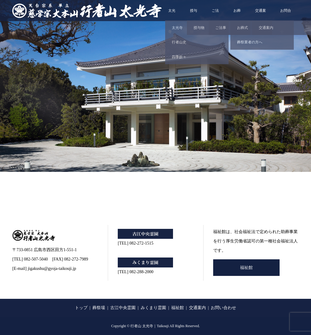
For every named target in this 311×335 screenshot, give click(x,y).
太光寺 (171, 14)
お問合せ (285, 14)
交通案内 (260, 14)
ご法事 (215, 14)
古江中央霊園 (123, 307)
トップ (81, 307)
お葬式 (237, 14)
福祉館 (246, 267)
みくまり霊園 (153, 307)
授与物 (193, 14)
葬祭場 (98, 307)
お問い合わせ (223, 307)
